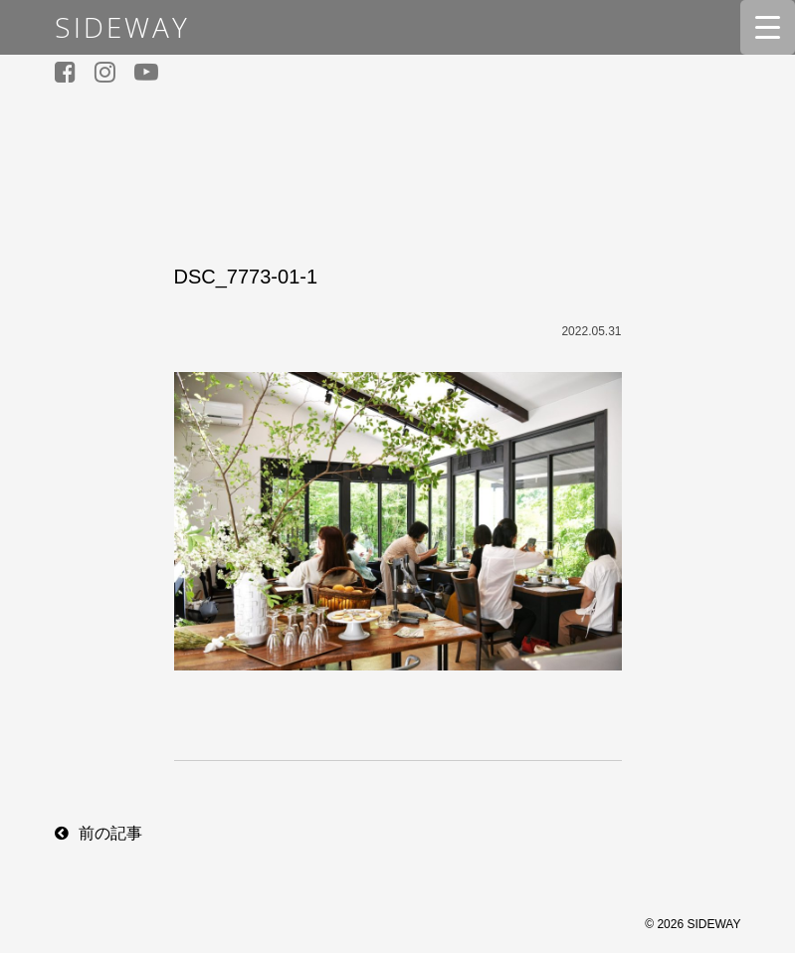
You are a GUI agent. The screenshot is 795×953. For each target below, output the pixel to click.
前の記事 (110, 833)
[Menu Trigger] (767, 27)
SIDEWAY (122, 27)
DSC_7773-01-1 (246, 276)
